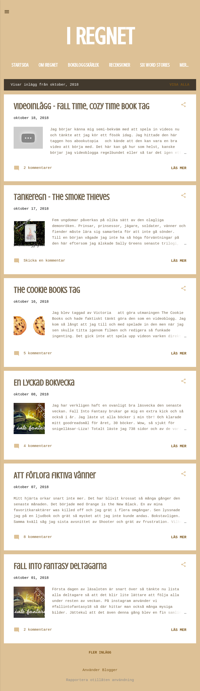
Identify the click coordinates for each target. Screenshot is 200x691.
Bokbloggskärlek (83, 65)
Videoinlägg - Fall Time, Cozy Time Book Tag (81, 106)
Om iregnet (48, 65)
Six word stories (155, 65)
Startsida (19, 65)
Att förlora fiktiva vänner (55, 475)
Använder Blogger (100, 670)
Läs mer (178, 168)
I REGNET (100, 36)
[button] (183, 105)
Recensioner (119, 65)
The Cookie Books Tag (47, 290)
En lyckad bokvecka (44, 383)
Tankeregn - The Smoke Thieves (61, 197)
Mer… (184, 65)
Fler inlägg (100, 653)
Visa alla (179, 85)
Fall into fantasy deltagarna (60, 566)
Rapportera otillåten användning (100, 680)
